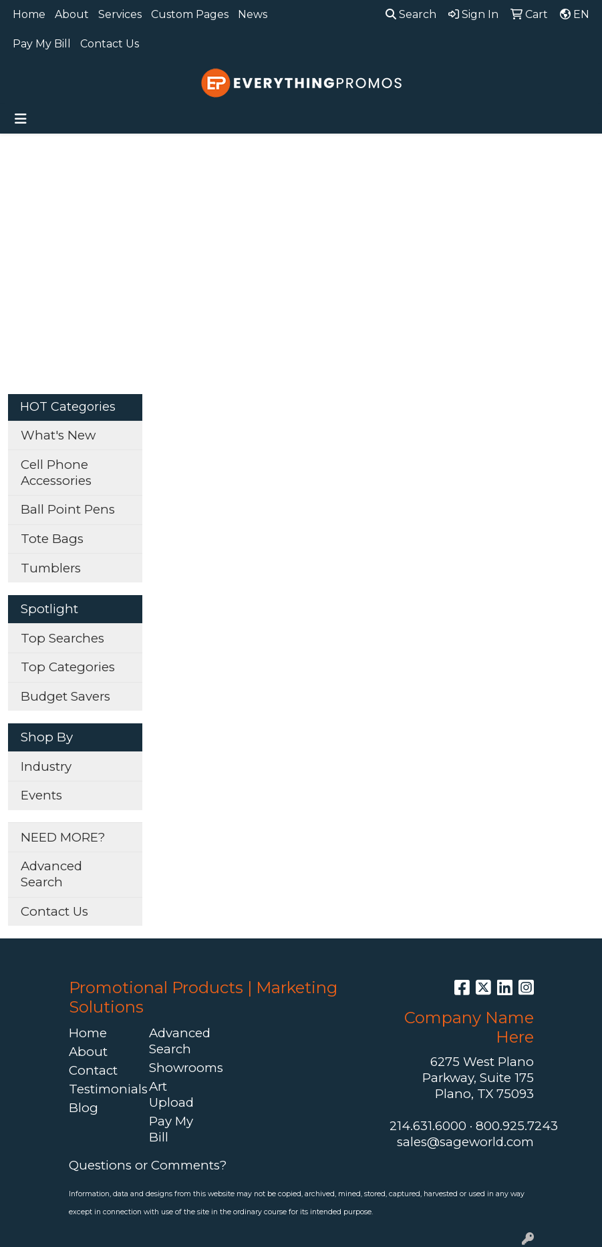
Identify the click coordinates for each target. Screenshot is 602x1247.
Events (41, 795)
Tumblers (51, 568)
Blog (83, 1107)
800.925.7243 (517, 1125)
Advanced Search (51, 874)
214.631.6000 (428, 1125)
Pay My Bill (42, 43)
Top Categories (68, 667)
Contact (93, 1070)
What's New (58, 435)
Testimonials (101, 1089)
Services (120, 14)
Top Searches (62, 638)
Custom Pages (190, 14)
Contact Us (109, 43)
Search (411, 14)
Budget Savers (65, 696)
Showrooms (181, 1067)
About (72, 14)
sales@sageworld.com (465, 1141)
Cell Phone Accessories (56, 472)
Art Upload (171, 1094)
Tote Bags (52, 538)
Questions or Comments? (148, 1165)
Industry (46, 766)
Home (29, 14)
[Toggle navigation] (21, 119)
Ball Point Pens (68, 509)
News (252, 14)
